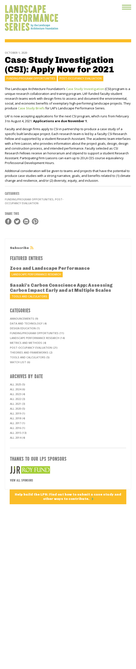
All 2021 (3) (17, 404)
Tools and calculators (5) (30, 357)
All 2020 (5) (17, 408)
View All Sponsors (21, 480)
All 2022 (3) (17, 399)
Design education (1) (25, 328)
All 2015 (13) (18, 433)
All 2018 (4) (17, 418)
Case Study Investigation (85, 89)
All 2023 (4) (17, 394)
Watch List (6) (20, 362)
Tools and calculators (29, 296)
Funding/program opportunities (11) (37, 333)
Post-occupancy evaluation (81, 78)
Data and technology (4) (28, 323)
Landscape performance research (36, 274)
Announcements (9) (24, 318)
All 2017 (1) (17, 423)
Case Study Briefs (31, 108)
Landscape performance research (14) (37, 338)
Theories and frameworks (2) (31, 352)
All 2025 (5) (17, 384)
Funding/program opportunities (31, 78)
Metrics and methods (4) (28, 343)
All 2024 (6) (17, 389)
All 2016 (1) (17, 428)
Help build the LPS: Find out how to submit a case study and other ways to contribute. (68, 496)
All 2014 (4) (17, 437)
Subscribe (19, 248)
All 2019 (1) (17, 413)
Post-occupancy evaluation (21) (34, 347)
